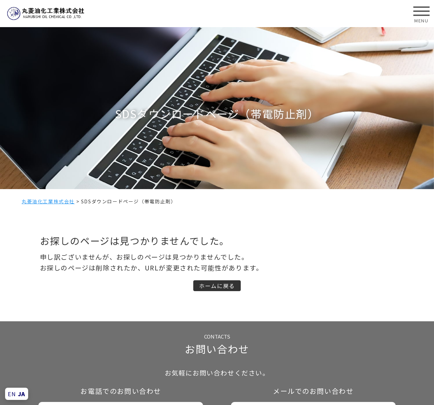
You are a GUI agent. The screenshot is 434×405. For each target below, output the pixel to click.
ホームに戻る (217, 286)
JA (21, 394)
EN (12, 394)
